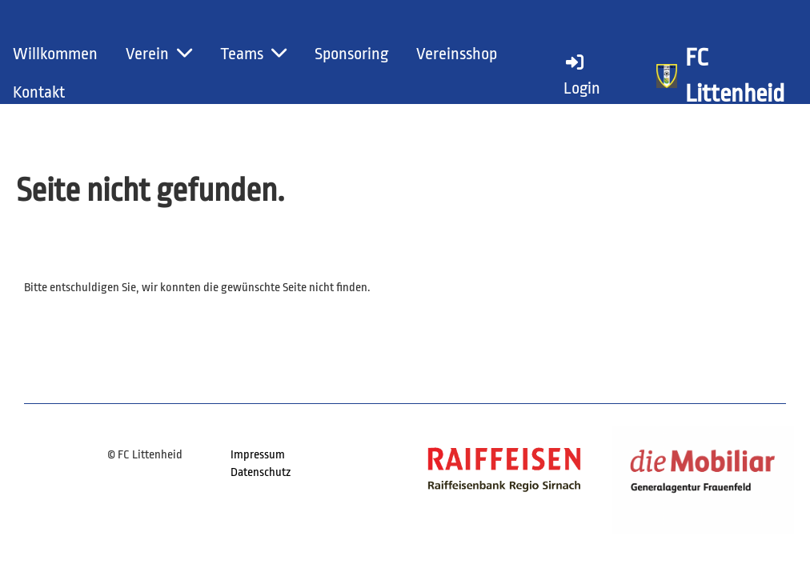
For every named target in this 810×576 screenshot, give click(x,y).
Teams (253, 53)
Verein (159, 53)
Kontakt (39, 92)
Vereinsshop (456, 53)
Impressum (258, 455)
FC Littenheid (734, 75)
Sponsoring (351, 53)
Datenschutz (261, 472)
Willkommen (55, 53)
